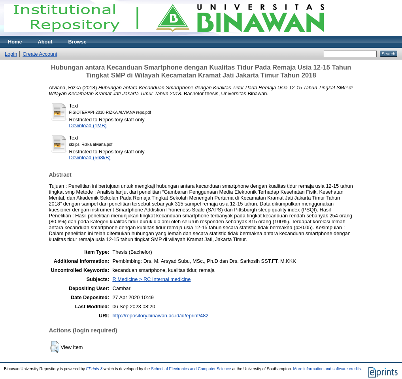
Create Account (40, 54)
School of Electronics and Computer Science (191, 369)
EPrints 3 (94, 369)
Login (11, 54)
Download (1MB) (88, 125)
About (45, 42)
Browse (77, 42)
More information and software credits (327, 369)
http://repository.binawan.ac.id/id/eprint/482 (160, 316)
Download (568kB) (90, 157)
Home (15, 42)
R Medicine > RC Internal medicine (151, 279)
